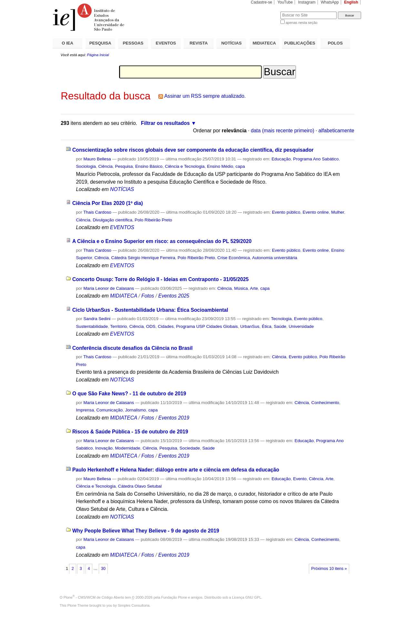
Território (118, 326)
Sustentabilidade (92, 326)
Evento (300, 478)
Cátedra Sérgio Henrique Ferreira (143, 257)
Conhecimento (325, 402)
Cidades (166, 326)
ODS (151, 326)
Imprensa (85, 410)
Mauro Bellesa (97, 159)
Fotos (147, 296)
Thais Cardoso (97, 212)
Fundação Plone (174, 597)
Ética (266, 326)
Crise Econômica (234, 257)
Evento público (286, 212)
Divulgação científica (112, 220)
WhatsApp (330, 2)
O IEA (67, 43)
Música (241, 288)
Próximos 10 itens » (329, 568)
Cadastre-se (261, 2)
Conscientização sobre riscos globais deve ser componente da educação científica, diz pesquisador (193, 150)
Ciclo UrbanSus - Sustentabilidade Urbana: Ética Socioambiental (150, 310)
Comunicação (109, 410)
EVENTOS (166, 43)
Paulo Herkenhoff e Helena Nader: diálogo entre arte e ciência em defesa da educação (175, 469)
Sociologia (86, 166)
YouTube (285, 2)
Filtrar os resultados (165, 123)
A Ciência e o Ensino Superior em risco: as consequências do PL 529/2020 (162, 241)
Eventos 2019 (173, 417)
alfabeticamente (336, 130)
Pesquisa (124, 166)
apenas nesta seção (301, 23)
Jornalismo (135, 410)
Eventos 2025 (173, 296)
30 (103, 568)
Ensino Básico (149, 166)
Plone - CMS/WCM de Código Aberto (94, 597)
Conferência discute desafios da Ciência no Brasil (132, 348)
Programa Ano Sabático (316, 159)
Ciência (105, 166)
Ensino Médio (220, 166)
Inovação (104, 448)
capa (240, 166)
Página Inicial (98, 55)
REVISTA (199, 43)
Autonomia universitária (274, 257)
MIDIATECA (264, 43)
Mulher (337, 212)
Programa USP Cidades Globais (207, 326)
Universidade (301, 326)
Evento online (316, 212)
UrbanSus (249, 326)
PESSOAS (133, 43)
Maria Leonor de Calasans (108, 288)
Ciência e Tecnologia (185, 166)
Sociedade (189, 448)
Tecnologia (281, 318)
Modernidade (127, 448)
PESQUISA (100, 43)
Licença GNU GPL (246, 597)
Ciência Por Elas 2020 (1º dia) (107, 203)
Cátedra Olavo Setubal (140, 486)
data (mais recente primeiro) (282, 130)
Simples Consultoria (133, 605)
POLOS (335, 43)
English (351, 2)
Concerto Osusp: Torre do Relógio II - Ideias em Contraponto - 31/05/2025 (160, 279)
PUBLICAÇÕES (299, 43)
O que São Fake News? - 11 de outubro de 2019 (129, 393)
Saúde (280, 326)
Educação (280, 159)
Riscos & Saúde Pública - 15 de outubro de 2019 (130, 431)
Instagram (307, 2)
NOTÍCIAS (231, 43)
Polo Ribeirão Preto (153, 220)
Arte (254, 288)
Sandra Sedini (96, 318)
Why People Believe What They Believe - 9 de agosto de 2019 (145, 530)
